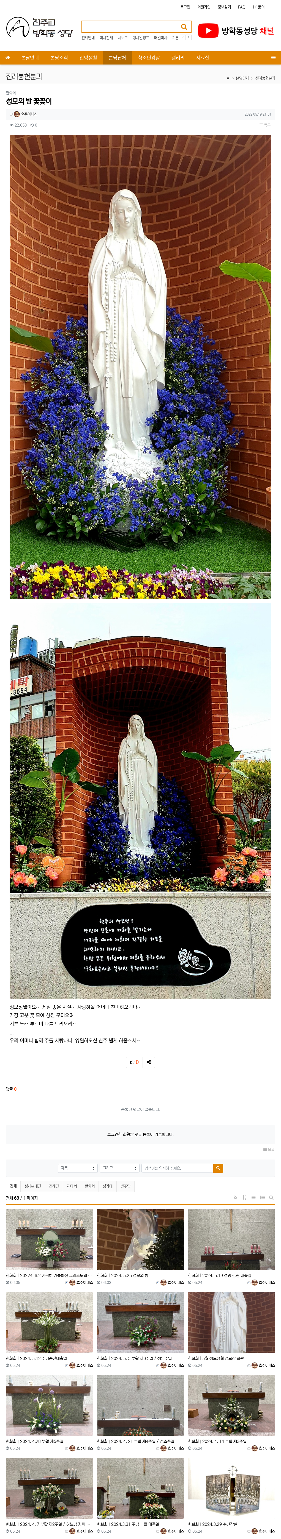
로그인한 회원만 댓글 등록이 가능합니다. (140, 997)
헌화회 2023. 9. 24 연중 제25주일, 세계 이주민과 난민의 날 (231, 1470)
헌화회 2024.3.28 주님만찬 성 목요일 (39, 1470)
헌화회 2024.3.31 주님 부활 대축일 (128, 1387)
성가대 (108, 1049)
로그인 (185, 7)
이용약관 (204, 1519)
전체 (13, 1049)
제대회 (72, 1049)
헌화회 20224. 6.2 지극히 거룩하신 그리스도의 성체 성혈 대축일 (49, 1139)
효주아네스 (25, 114)
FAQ (241, 7)
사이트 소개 (14, 1519)
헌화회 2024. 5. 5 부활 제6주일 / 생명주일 (134, 1221)
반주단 (125, 1049)
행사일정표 (141, 38)
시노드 (123, 38)
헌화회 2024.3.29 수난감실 (212, 1387)
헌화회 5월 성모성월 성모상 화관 (216, 1221)
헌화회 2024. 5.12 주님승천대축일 (36, 1221)
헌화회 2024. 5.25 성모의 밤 (122, 1139)
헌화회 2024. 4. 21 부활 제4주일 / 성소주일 (135, 1304)
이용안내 (224, 1519)
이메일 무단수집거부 (79, 1519)
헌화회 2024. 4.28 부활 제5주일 (34, 1304)
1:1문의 (258, 7)
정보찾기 (224, 7)
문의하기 (245, 1519)
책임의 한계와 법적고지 (119, 1519)
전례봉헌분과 (265, 78)
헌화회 (90, 1049)
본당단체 (242, 78)
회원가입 (204, 7)
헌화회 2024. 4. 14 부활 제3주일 (217, 1304)
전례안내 (88, 38)
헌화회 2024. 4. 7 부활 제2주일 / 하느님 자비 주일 (49, 1387)
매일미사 (160, 38)
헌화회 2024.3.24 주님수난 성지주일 (129, 1470)
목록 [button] (265, 125)
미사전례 (106, 38)
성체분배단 (32, 1049)
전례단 (54, 1049)
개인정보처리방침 (44, 1519)
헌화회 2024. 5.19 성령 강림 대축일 (219, 1139)
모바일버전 (267, 1519)
